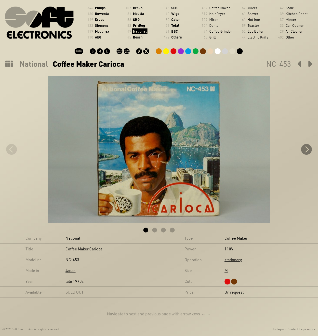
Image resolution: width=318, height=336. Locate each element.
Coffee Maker (219, 7)
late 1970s (75, 281)
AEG (98, 37)
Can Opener (295, 25)
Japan (71, 270)
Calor (175, 19)
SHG (136, 19)
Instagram (279, 329)
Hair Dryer (217, 13)
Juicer (252, 7)
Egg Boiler (256, 31)
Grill (212, 37)
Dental (214, 25)
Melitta (138, 13)
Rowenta (102, 13)
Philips (100, 7)
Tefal (175, 25)
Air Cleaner (294, 31)
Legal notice (307, 329)
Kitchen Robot (297, 13)
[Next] (306, 149)
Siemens (101, 25)
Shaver (253, 13)
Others (176, 37)
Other (290, 37)
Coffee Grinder (220, 31)
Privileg (139, 25)
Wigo (175, 13)
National (139, 31)
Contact (293, 329)
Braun (138, 7)
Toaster (253, 25)
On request (234, 292)
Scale (290, 7)
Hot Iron (254, 19)
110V (229, 248)
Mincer (291, 19)
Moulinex (102, 31)
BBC (174, 31)
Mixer (213, 19)
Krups (99, 19)
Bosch (138, 37)
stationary (233, 259)
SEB (174, 7)
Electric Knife (258, 37)
